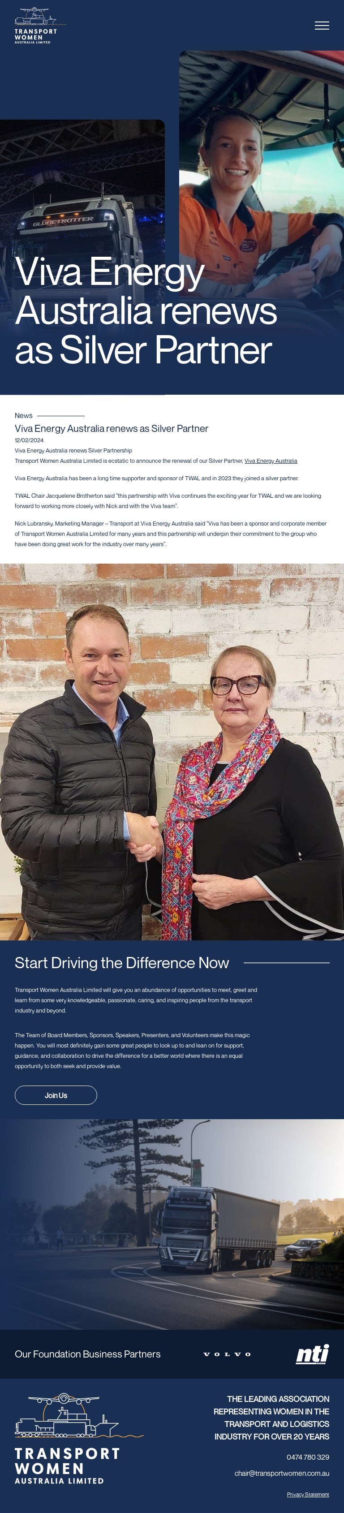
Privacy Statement (308, 1494)
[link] (271, 460)
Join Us (56, 1095)
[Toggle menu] (322, 25)
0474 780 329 (308, 1457)
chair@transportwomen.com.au (282, 1473)
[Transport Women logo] (58, 25)
